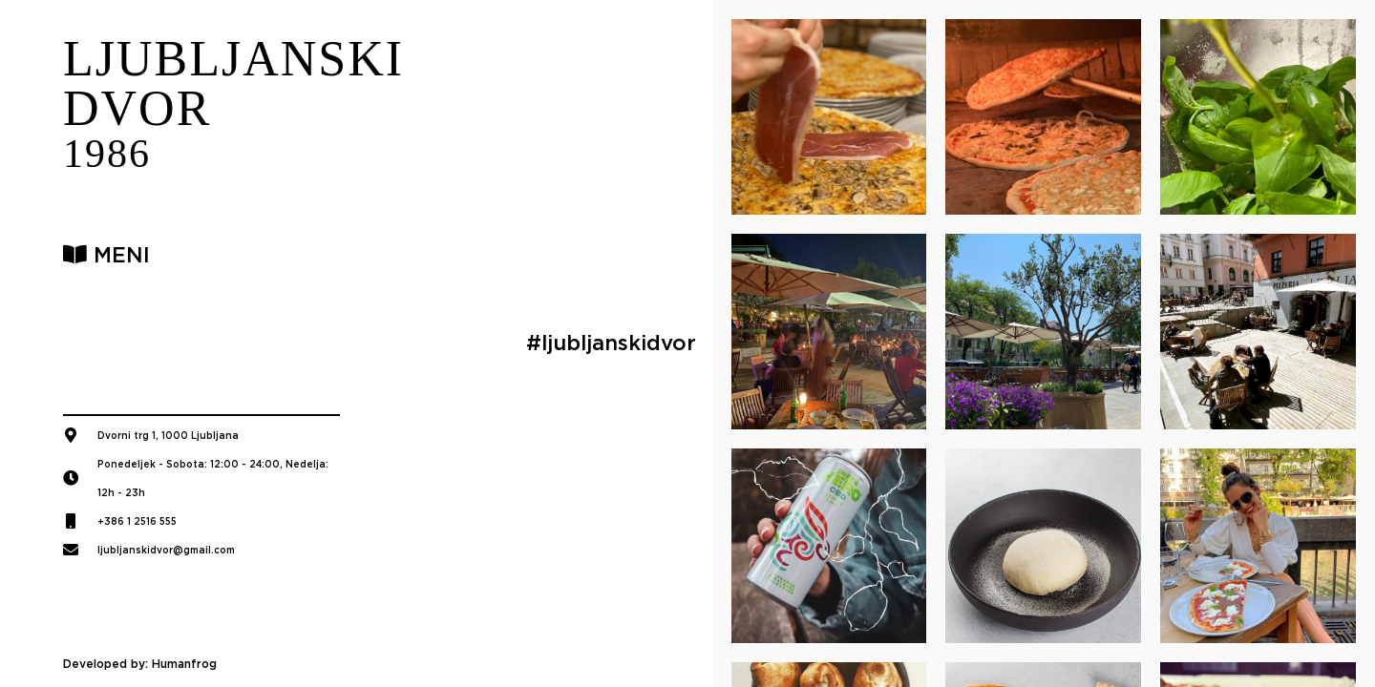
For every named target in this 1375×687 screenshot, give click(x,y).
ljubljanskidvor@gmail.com (166, 549)
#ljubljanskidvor (611, 342)
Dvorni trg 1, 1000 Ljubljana (168, 435)
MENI (106, 254)
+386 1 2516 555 (137, 521)
